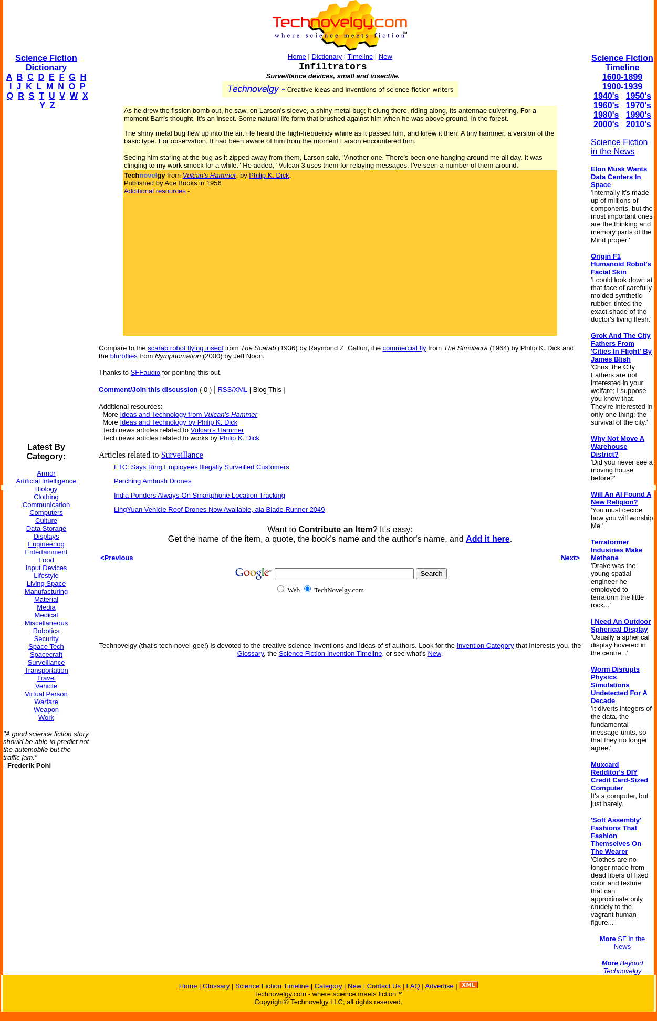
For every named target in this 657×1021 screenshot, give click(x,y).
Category (328, 986)
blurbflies (124, 356)
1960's (606, 105)
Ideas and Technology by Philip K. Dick (178, 422)
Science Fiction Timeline (622, 63)
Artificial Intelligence (46, 481)
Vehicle (46, 686)
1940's (606, 95)
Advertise (439, 986)
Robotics (46, 631)
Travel (46, 678)
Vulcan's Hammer (217, 430)
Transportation (46, 670)
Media (46, 607)
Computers (46, 513)
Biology (46, 489)
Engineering (46, 544)
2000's (606, 124)
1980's (606, 114)
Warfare (46, 702)
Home (297, 56)
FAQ (413, 986)
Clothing (46, 497)
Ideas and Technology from (188, 414)
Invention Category (485, 645)
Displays (46, 536)
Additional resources (155, 191)
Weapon (46, 710)
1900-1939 (622, 86)
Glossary (250, 653)
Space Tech (46, 647)
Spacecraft (46, 654)
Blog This (267, 390)
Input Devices (46, 568)
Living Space (46, 583)
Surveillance (46, 662)
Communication (46, 505)
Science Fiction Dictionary (46, 63)
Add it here (488, 538)
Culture (46, 520)
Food (46, 560)
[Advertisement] (45, 276)
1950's (638, 95)
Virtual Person (46, 694)
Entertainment (46, 552)
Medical (46, 615)
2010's (638, 124)
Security (46, 639)
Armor (46, 473)
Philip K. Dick (269, 175)
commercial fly (404, 348)
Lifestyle (46, 576)
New (385, 56)
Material (46, 599)
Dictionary (326, 56)
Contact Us (384, 986)
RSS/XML (232, 390)
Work (46, 717)
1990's (638, 114)
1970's (638, 105)
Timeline (360, 56)
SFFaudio (145, 372)
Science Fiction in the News (619, 147)
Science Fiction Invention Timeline (330, 653)
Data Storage (46, 528)
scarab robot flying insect (185, 348)
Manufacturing (46, 591)
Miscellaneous (46, 623)
